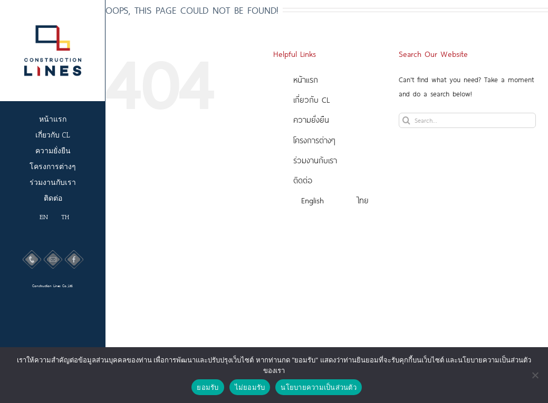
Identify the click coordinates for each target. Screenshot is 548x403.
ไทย (363, 200)
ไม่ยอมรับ (250, 387)
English (312, 200)
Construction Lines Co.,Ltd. (52, 285)
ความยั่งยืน (311, 119)
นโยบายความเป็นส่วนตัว (319, 387)
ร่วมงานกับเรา (315, 160)
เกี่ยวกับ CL (311, 99)
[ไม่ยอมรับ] (535, 375)
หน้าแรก (305, 79)
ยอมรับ (207, 387)
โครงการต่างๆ (314, 140)
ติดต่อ (302, 180)
